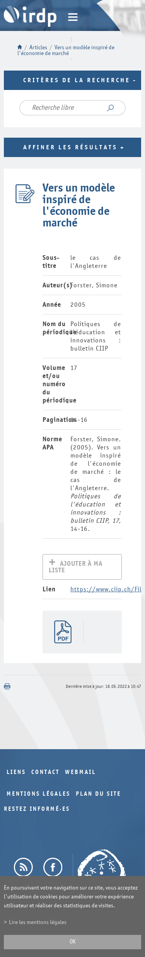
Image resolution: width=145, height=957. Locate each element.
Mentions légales (38, 795)
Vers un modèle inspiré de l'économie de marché (65, 50)
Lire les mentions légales (38, 922)
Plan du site (98, 795)
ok (73, 942)
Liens (16, 773)
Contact (45, 773)
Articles (38, 47)
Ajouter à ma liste (75, 567)
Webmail (80, 773)
